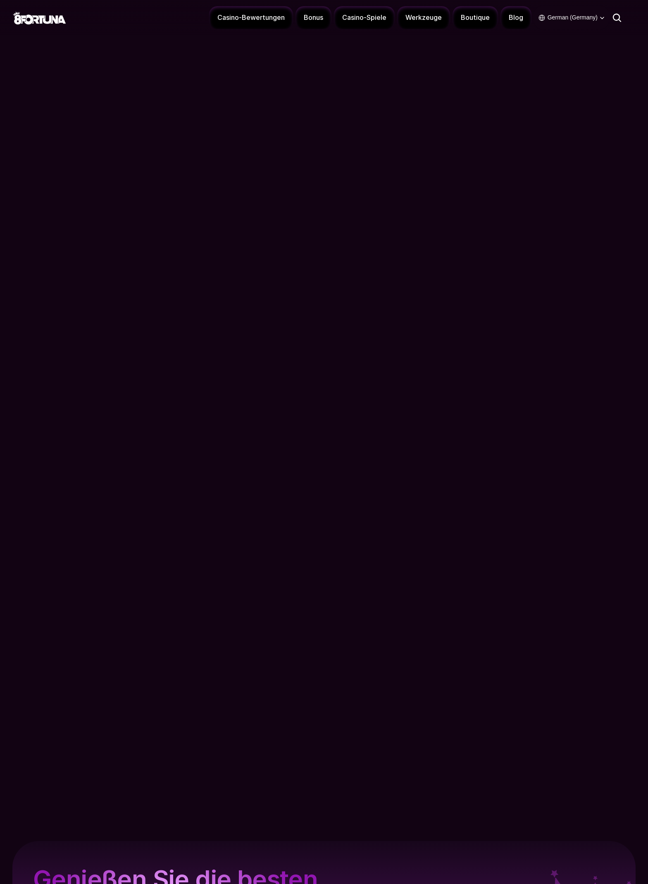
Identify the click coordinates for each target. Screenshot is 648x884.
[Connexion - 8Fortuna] (633, 18)
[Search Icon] (616, 17)
